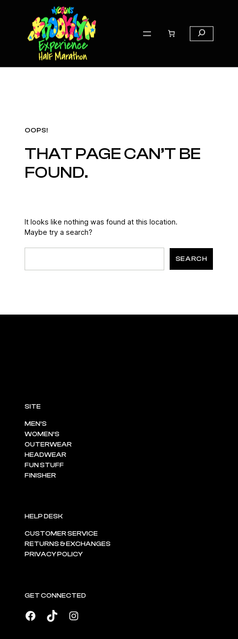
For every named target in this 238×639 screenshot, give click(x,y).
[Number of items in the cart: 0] (171, 25)
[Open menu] (147, 26)
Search (192, 259)
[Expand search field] (201, 26)
